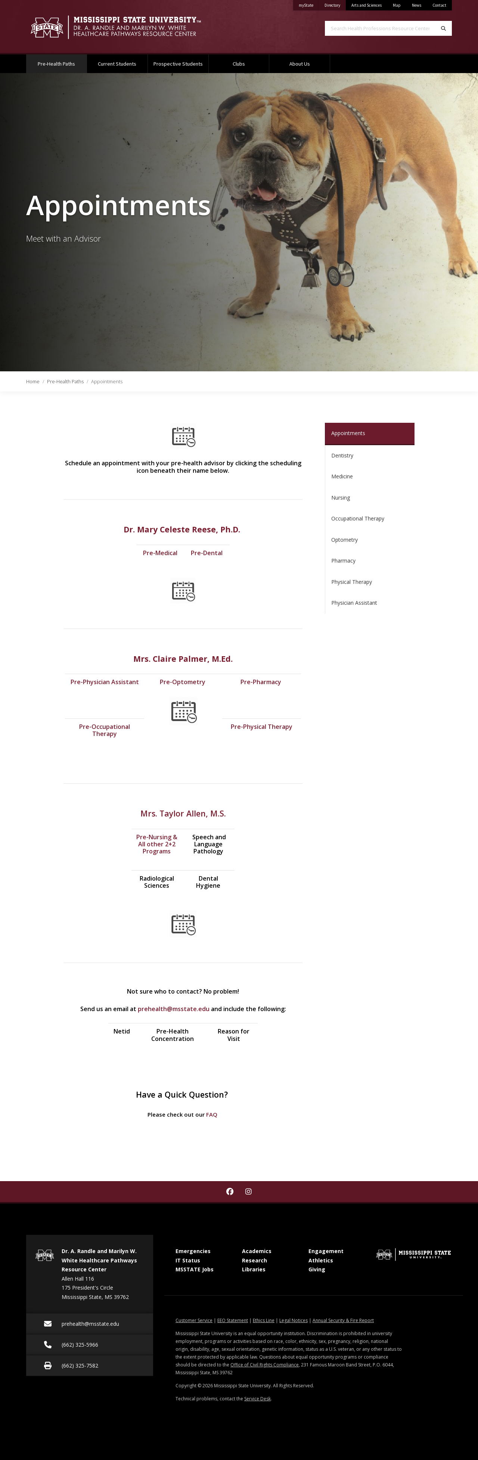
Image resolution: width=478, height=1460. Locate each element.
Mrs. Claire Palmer (170, 658)
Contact (439, 5)
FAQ (211, 1114)
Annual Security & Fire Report (343, 1320)
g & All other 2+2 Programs (157, 844)
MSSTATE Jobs (195, 1269)
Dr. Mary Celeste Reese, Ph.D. (183, 529)
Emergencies (193, 1251)
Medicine (342, 476)
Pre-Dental (207, 553)
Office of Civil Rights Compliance (264, 1365)
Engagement (326, 1251)
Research (254, 1260)
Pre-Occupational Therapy (104, 730)
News (416, 5)
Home (33, 381)
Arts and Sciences (366, 5)
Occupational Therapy (357, 518)
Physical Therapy (351, 581)
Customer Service (194, 1320)
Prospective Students (178, 63)
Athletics (320, 1260)
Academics (256, 1251)
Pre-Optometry (182, 682)
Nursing (340, 497)
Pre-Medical (160, 553)
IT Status (188, 1260)
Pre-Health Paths (62, 60)
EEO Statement (232, 1320)
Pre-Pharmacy (261, 682)
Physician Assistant (354, 602)
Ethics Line (263, 1320)
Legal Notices (293, 1320)
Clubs (239, 63)
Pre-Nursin (152, 837)
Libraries (254, 1269)
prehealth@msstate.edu (173, 1009)
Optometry (344, 539)
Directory (335, 4)
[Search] (443, 28)
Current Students (117, 63)
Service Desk (257, 1399)
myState (309, 4)
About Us (299, 63)
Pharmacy (343, 560)
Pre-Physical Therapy (261, 727)
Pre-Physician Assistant (105, 682)
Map (397, 5)
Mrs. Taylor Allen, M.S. (183, 813)
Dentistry (342, 455)
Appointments (348, 433)
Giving (316, 1269)
